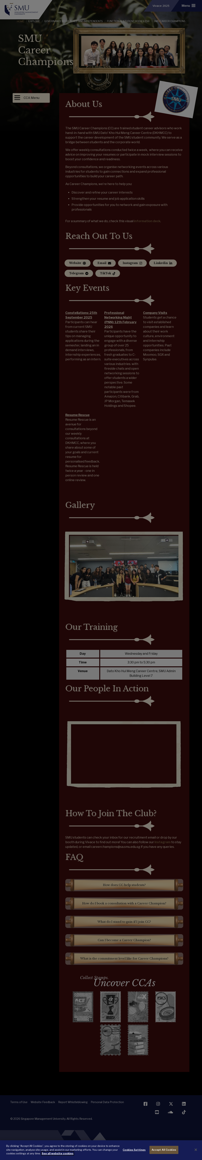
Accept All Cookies (164, 1149)
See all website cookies (57, 1153)
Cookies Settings (134, 1149)
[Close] (196, 1149)
